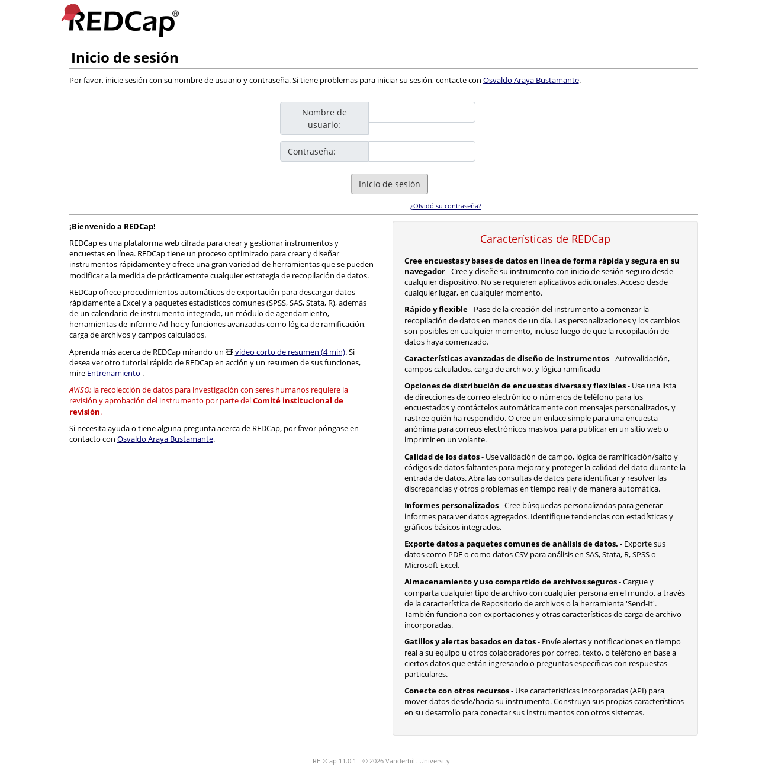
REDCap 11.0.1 (334, 760)
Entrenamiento (113, 373)
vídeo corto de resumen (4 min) (290, 351)
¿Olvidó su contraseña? (445, 205)
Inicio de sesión (389, 184)
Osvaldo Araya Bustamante (531, 80)
